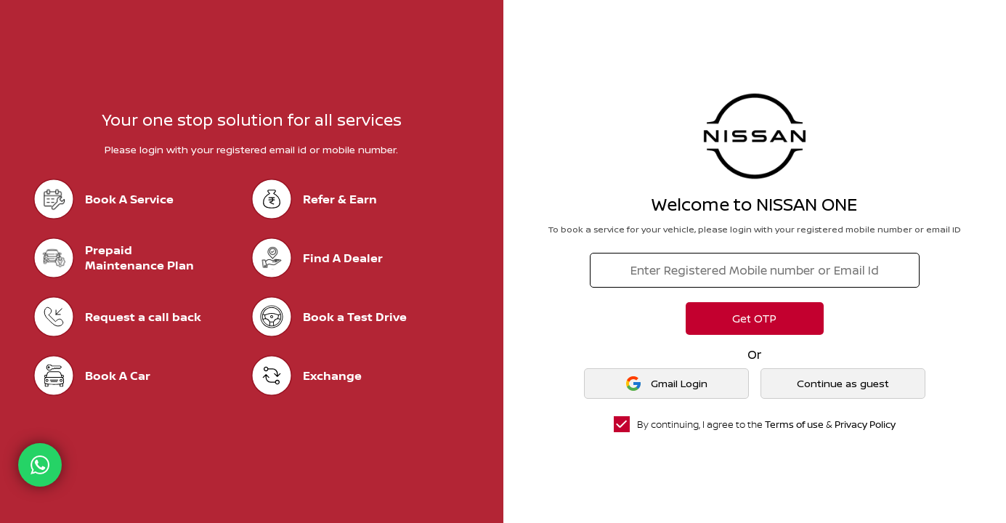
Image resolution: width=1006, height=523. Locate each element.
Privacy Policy (865, 424)
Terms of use (794, 424)
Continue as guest (843, 383)
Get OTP (754, 318)
